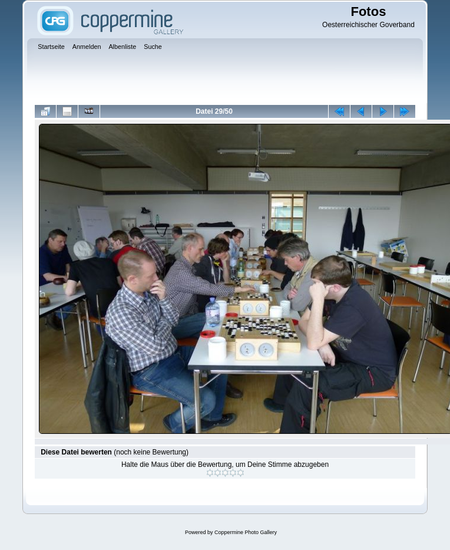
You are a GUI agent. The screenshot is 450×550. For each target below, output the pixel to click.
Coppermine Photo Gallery (245, 532)
